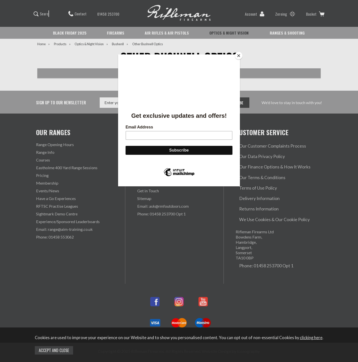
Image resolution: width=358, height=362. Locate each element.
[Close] (238, 55)
